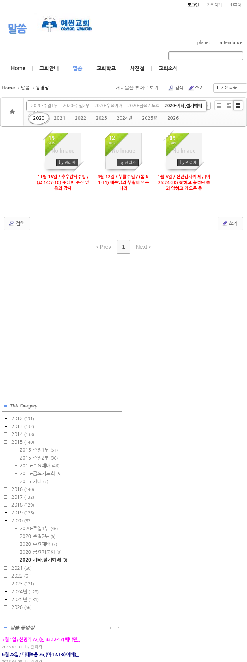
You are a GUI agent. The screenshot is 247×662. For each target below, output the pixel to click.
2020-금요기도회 (143, 106)
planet (203, 42)
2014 (22, 433)
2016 (22, 488)
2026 (173, 118)
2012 (22, 417)
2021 (59, 118)
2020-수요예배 (108, 106)
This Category (23, 404)
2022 (80, 118)
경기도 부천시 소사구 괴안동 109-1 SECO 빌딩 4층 (137, 638)
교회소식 (168, 68)
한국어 (235, 5)
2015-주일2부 (39, 456)
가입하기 (214, 5)
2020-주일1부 (44, 106)
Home (18, 68)
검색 (176, 88)
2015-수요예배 (39, 464)
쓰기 (196, 88)
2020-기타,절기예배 (183, 106)
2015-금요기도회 (41, 472)
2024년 (124, 118)
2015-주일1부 (39, 449)
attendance (231, 42)
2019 (22, 511)
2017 (22, 496)
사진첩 (137, 68)
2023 (101, 118)
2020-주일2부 (76, 106)
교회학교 (106, 68)
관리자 (118, 424)
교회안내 (49, 68)
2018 (22, 504)
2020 (38, 118)
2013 (22, 425)
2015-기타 (34, 480)
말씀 (16, 29)
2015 (22, 441)
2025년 (150, 118)
